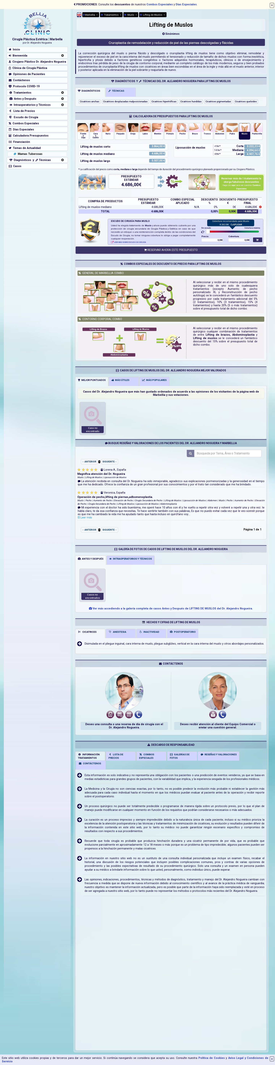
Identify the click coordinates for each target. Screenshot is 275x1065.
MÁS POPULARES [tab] (154, 380)
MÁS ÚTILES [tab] (120, 380)
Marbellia (89, 14)
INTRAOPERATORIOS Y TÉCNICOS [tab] (130, 558)
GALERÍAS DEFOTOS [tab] (180, 756)
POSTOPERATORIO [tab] (183, 631)
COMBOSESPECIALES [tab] (146, 756)
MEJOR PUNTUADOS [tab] (92, 380)
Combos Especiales (159, 4)
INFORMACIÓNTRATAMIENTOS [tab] (89, 756)
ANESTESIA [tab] (117, 631)
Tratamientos (110, 14)
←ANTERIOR (89, 461)
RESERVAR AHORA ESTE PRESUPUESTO (171, 250)
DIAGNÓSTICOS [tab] (89, 90)
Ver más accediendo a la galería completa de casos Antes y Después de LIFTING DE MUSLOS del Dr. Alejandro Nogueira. (171, 608)
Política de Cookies (211, 1058)
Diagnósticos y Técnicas (30, 160)
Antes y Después (22, 98)
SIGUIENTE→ (109, 461)
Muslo (129, 14)
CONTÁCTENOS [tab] (89, 763)
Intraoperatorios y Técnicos (30, 105)
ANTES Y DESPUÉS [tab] (90, 558)
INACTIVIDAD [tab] (149, 631)
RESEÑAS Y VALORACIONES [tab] (218, 754)
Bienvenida (18, 55)
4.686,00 (130, 184)
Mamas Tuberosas (27, 154)
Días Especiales (186, 4)
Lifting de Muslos (151, 14)
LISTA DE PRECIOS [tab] (115, 756)
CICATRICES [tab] (87, 631)
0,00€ (220, 240)
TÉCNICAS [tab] (116, 90)
